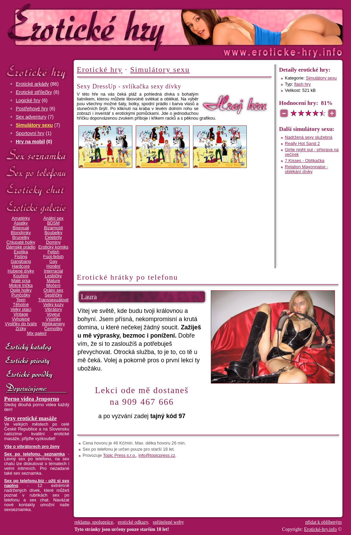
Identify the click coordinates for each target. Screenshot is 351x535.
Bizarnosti (53, 228)
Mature (53, 280)
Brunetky (20, 237)
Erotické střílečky (34, 92)
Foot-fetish (53, 256)
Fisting (20, 256)
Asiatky (21, 223)
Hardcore (21, 266)
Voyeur (53, 314)
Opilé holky (21, 290)
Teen (20, 299)
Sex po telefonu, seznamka (34, 454)
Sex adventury (31, 117)
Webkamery (53, 323)
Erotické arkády (32, 84)
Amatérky (21, 218)
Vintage (20, 314)
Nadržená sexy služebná (308, 137)
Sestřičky (53, 295)
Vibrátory (53, 309)
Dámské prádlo (20, 247)
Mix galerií (37, 333)
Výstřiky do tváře (21, 323)
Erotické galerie (36, 207)
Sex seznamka (36, 154)
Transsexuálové (53, 299)
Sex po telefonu (36, 172)
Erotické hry (36, 71)
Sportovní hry (30, 133)
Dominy (53, 242)
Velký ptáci (20, 309)
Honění (53, 266)
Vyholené (21, 319)
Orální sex (53, 290)
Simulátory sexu (34, 125)
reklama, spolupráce (93, 522)
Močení (53, 285)
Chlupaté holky (21, 242)
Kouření (20, 275)
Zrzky (20, 328)
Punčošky (20, 295)
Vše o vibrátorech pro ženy (32, 446)
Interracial (53, 271)
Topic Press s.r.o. (119, 455)
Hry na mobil (30, 141)
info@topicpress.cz (156, 455)
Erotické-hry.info (119, 27)
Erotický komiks (53, 247)
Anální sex (53, 218)
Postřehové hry (32, 108)
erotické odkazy (133, 522)
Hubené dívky (21, 271)
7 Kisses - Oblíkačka (304, 160)
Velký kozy (53, 304)
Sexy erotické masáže (30, 418)
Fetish (53, 252)
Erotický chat (36, 189)
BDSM (53, 223)
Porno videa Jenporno (31, 399)
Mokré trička (21, 285)
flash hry (302, 84)
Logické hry (28, 100)
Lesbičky (53, 275)
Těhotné (20, 304)
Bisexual (21, 228)
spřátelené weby (168, 522)
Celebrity (53, 237)
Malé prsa (21, 280)
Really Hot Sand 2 (302, 143)
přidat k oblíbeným (323, 522)
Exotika (21, 252)
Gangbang (21, 261)
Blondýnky (21, 232)
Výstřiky (53, 319)
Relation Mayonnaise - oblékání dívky (306, 169)
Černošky (53, 328)
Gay (53, 261)
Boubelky (53, 232)
